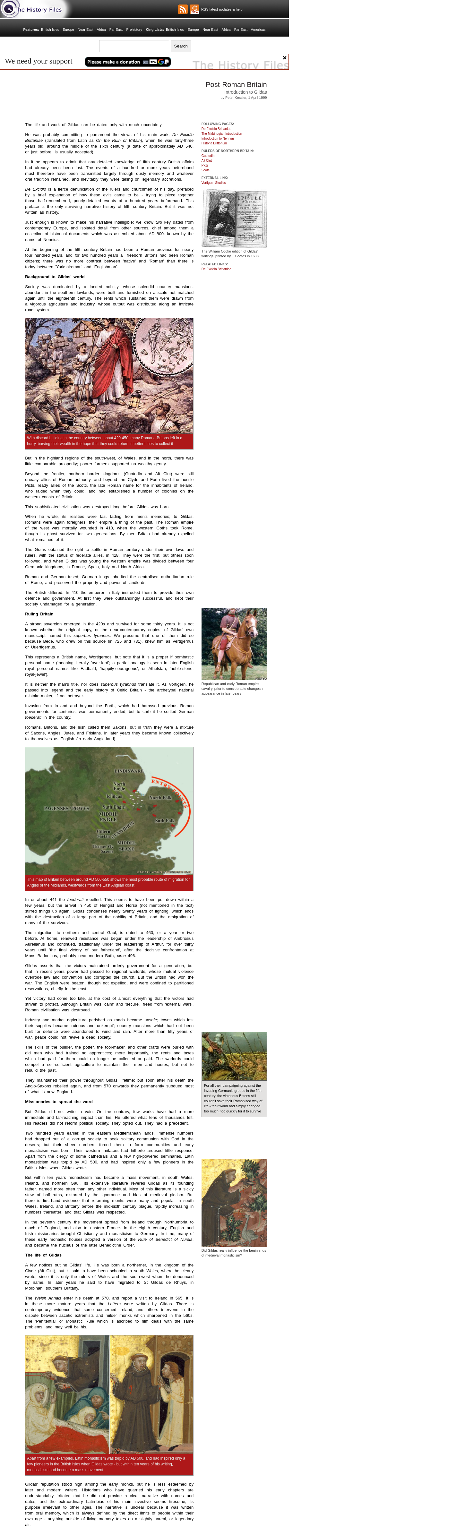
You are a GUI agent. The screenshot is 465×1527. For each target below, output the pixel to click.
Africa (101, 29)
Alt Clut (207, 160)
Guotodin (208, 156)
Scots (206, 170)
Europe (68, 29)
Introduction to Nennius (218, 138)
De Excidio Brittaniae (216, 129)
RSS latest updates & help (221, 9)
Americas (258, 29)
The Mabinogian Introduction (222, 133)
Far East (116, 29)
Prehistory (134, 29)
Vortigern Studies (214, 182)
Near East (85, 29)
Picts (205, 165)
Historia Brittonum (214, 143)
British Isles (50, 29)
